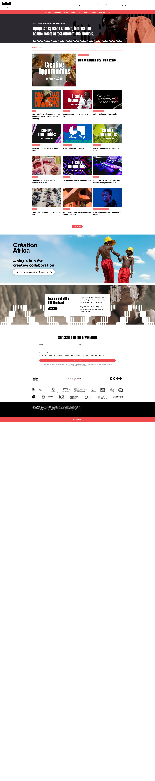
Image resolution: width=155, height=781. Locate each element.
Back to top (119, 411)
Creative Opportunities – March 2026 (97, 60)
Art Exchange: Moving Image (73, 148)
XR (109, 12)
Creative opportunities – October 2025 (77, 180)
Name (41, 344)
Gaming (86, 12)
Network (97, 5)
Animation (48, 12)
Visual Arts (102, 12)
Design (66, 12)
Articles (88, 5)
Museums (93, 12)
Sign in (75, 5)
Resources (142, 5)
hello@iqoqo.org (76, 380)
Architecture (57, 12)
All (104, 355)
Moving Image (123, 5)
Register (80, 5)
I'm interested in (44, 353)
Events (132, 5)
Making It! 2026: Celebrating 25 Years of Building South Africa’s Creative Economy (46, 116)
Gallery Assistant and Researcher (105, 114)
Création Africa (110, 5)
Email (79, 344)
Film (79, 12)
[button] (77, 226)
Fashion (73, 12)
